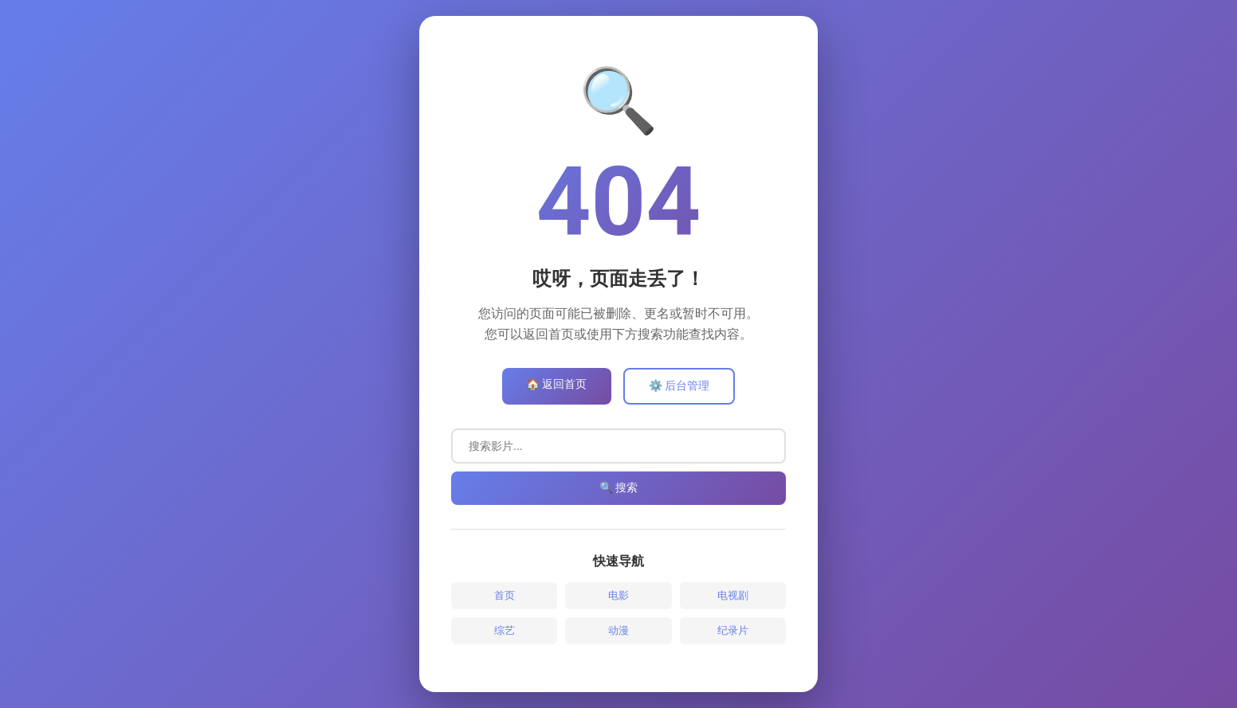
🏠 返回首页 (556, 383)
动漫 (618, 630)
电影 (618, 595)
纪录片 (732, 630)
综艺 (504, 630)
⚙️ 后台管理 (679, 385)
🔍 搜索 (618, 487)
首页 (504, 595)
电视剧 (732, 595)
